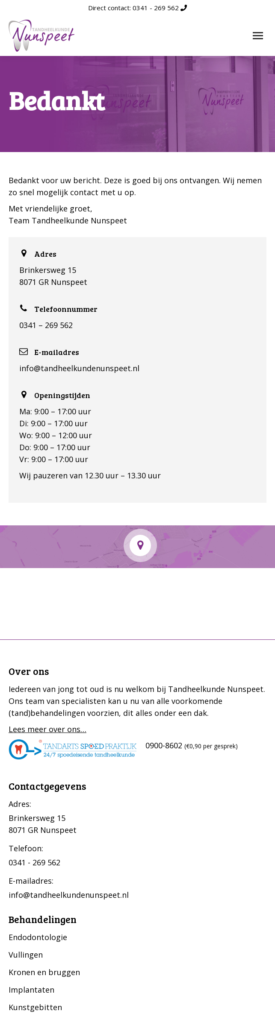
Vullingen (26, 955)
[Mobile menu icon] (257, 35)
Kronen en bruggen (44, 972)
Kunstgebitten (35, 1007)
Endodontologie (38, 937)
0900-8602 (163, 745)
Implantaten (31, 990)
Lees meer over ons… (47, 729)
